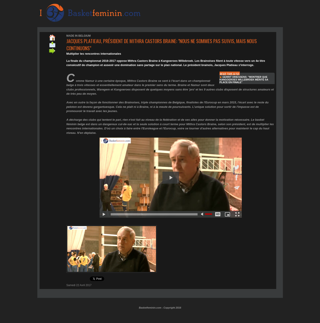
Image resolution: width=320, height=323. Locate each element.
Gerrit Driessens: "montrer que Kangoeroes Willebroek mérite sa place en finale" (244, 80)
